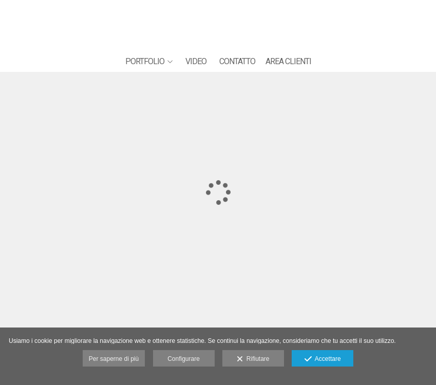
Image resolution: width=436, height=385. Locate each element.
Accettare (323, 359)
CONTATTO (237, 61)
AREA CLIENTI (288, 61)
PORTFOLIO (144, 61)
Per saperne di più (114, 358)
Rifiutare (253, 359)
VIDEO (195, 61)
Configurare (183, 358)
